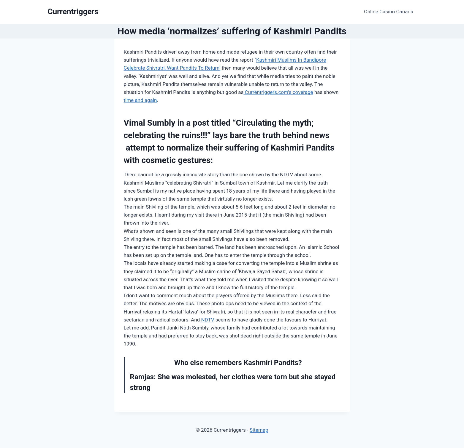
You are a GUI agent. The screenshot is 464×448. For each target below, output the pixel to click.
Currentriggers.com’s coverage (278, 92)
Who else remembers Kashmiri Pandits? (238, 363)
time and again (140, 100)
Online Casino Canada (388, 12)
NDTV (207, 320)
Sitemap (259, 430)
